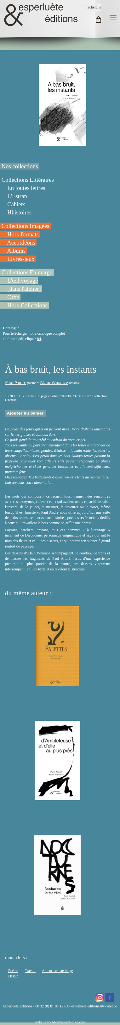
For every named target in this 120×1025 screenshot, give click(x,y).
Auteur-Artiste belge (57, 970)
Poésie (13, 970)
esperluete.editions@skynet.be (94, 1006)
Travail (30, 970)
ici (39, 339)
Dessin (13, 976)
